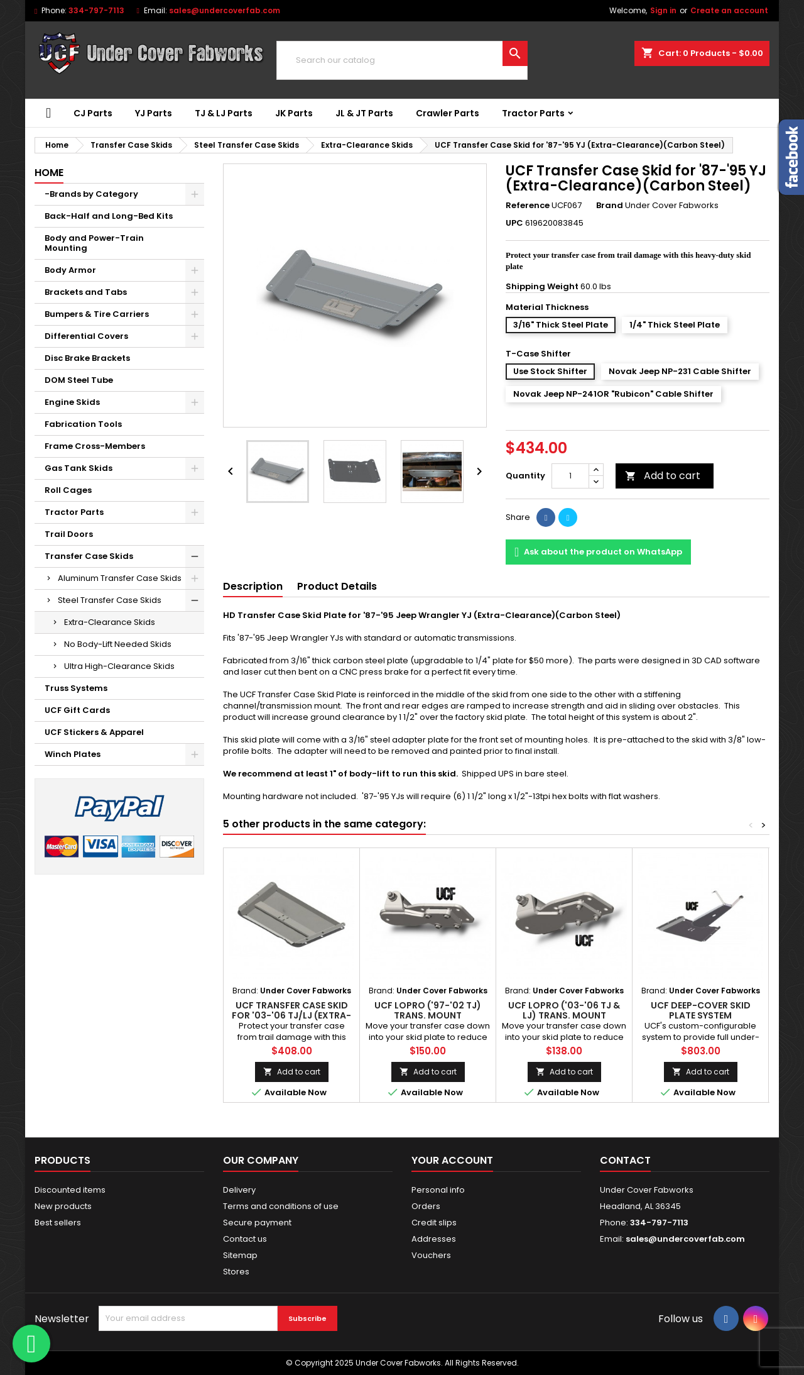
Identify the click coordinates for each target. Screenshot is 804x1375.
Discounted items (70, 1190)
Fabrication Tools (83, 424)
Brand (609, 205)
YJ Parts (153, 113)
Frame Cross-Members (95, 446)
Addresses (433, 1239)
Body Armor (70, 270)
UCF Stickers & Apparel (94, 732)
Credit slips (434, 1223)
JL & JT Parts (364, 113)
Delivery (239, 1190)
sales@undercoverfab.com (224, 10)
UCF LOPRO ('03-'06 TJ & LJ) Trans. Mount (564, 1010)
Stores (236, 1272)
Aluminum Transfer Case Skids (120, 578)
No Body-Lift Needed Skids (117, 644)
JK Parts (294, 113)
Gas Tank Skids (78, 468)
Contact (625, 1160)
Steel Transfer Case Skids (109, 600)
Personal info (438, 1190)
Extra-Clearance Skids (109, 622)
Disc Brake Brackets (87, 358)
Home (49, 172)
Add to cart (662, 475)
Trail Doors (69, 534)
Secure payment (257, 1223)
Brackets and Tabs (86, 292)
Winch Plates (72, 754)
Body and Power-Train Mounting (94, 243)
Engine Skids (72, 402)
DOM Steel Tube (79, 380)
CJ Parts (92, 113)
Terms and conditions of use (281, 1206)
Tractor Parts (533, 113)
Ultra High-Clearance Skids (119, 666)
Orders (425, 1206)
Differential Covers (86, 336)
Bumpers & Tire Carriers (97, 314)
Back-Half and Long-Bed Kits (109, 216)
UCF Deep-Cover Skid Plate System (701, 1010)
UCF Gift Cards (77, 710)
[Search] (402, 60)
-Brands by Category (91, 194)
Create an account (729, 10)
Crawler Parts (447, 113)
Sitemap (240, 1255)
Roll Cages (68, 490)
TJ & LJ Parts (224, 113)
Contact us (245, 1239)
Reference (528, 205)
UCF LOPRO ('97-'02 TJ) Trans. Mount (427, 1010)
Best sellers (58, 1223)
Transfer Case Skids (89, 556)
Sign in (663, 10)
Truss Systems (76, 688)
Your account (452, 1160)
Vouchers (431, 1255)
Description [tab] (253, 586)
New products (63, 1206)
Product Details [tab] (337, 586)
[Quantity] (570, 476)
